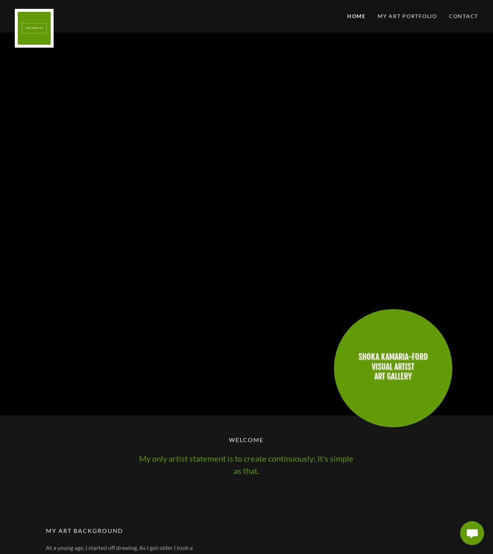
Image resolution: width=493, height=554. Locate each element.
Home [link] (356, 16)
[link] (73, 12)
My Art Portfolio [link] (407, 16)
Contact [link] (463, 16)
